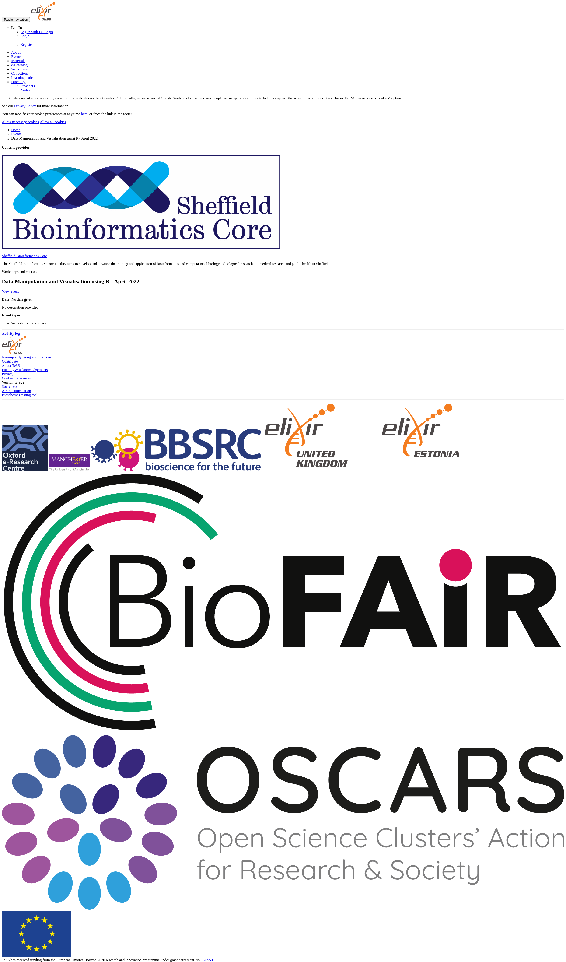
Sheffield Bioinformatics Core (24, 256)
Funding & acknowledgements (25, 370)
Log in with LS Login (37, 32)
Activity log (11, 333)
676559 (207, 960)
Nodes (25, 90)
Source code (11, 387)
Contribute (10, 361)
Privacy (7, 374)
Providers (28, 86)
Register (27, 44)
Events (16, 57)
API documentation (16, 391)
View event (10, 291)
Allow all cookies (53, 122)
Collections (19, 73)
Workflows (19, 69)
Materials (18, 61)
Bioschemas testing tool (20, 395)
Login (25, 36)
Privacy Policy (25, 106)
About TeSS (11, 366)
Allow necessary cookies (20, 122)
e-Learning (19, 65)
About (16, 52)
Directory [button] (18, 82)
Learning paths (22, 78)
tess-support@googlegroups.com (26, 357)
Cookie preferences (16, 378)
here (84, 114)
